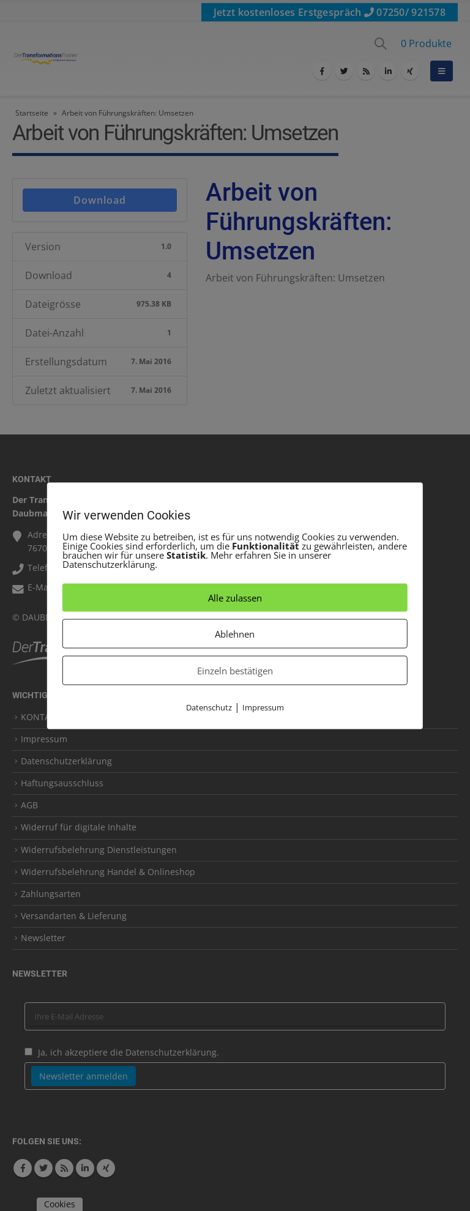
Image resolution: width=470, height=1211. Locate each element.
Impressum (263, 706)
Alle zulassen (235, 597)
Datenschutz (209, 706)
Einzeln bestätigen (235, 670)
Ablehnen (235, 633)
